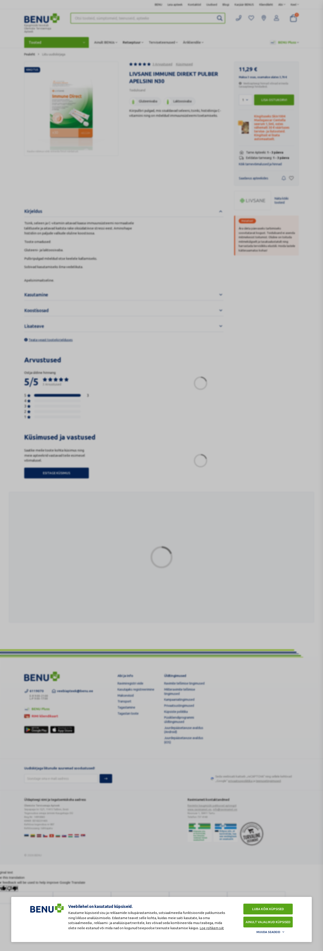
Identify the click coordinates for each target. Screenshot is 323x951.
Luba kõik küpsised (268, 909)
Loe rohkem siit (212, 928)
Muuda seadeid (268, 931)
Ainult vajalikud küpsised (268, 922)
